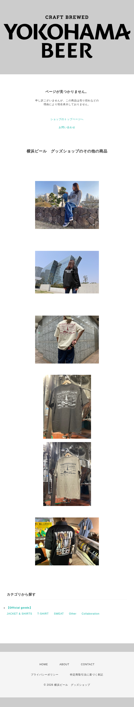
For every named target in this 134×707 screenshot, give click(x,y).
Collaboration (91, 613)
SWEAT (59, 613)
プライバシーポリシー (44, 674)
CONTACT (87, 664)
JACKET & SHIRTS (19, 613)
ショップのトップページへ (67, 119)
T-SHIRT (43, 613)
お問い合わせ (67, 127)
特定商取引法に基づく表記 (86, 674)
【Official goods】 (19, 607)
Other (73, 613)
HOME (43, 664)
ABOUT (64, 664)
